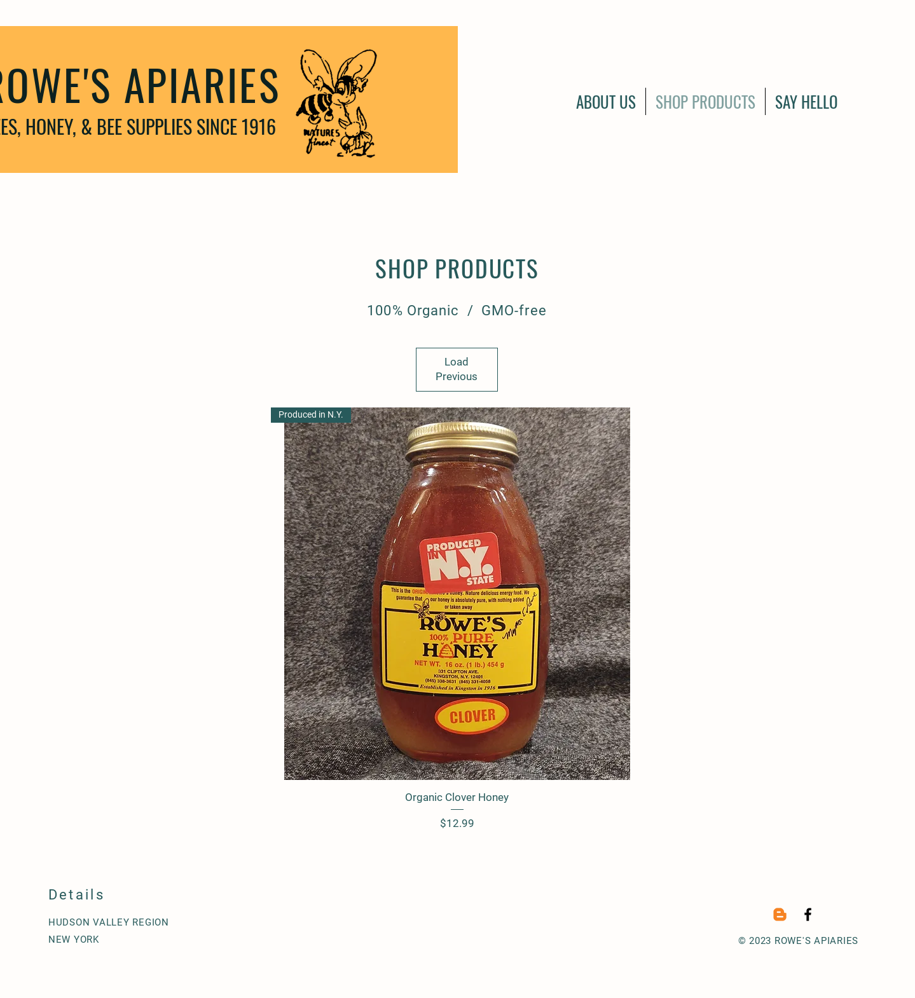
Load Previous (457, 369)
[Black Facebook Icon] (807, 914)
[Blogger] (779, 914)
